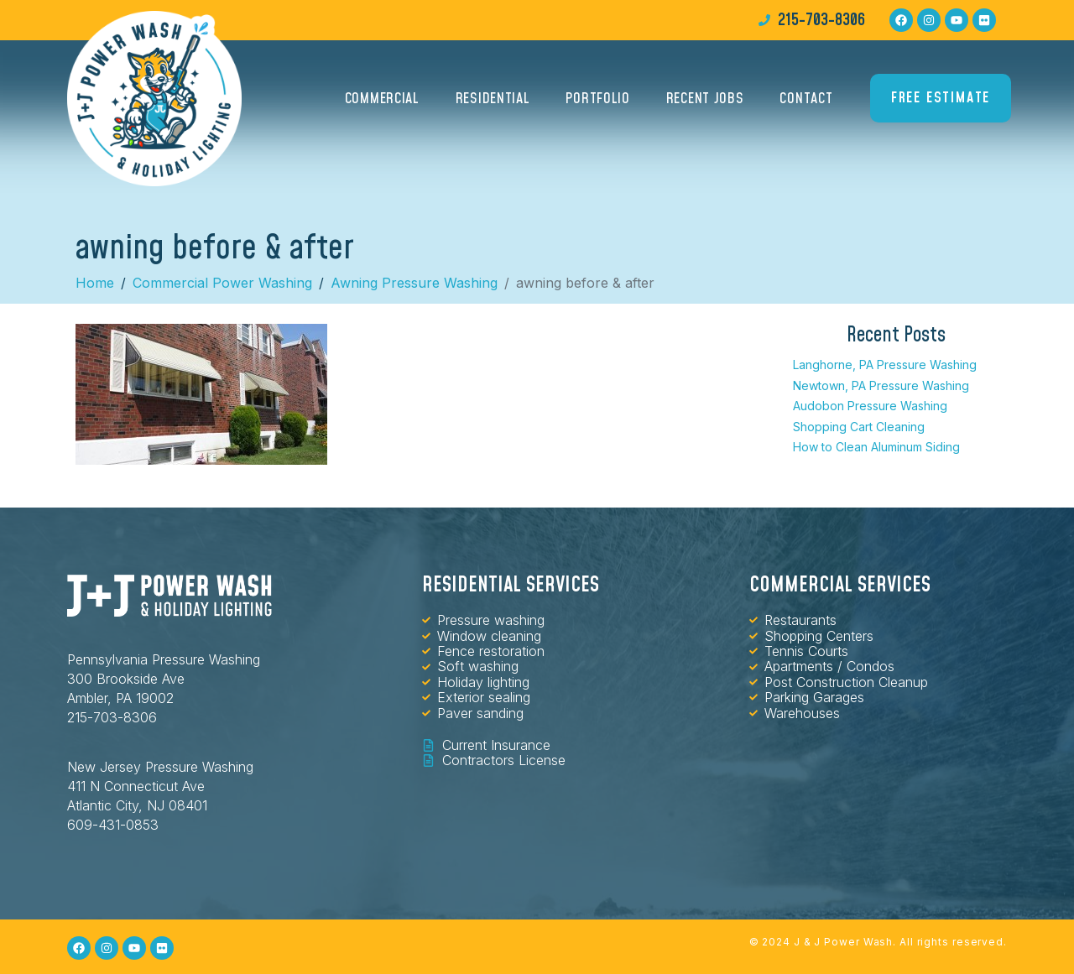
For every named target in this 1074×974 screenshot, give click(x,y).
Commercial (382, 98)
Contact (805, 98)
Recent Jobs (705, 98)
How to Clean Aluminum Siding (876, 447)
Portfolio (597, 98)
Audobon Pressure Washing (870, 405)
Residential (493, 98)
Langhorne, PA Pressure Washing (885, 364)
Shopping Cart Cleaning (859, 426)
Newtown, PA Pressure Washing (881, 385)
